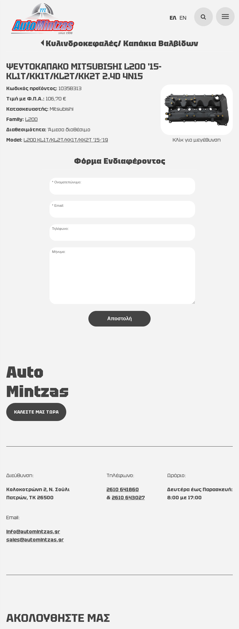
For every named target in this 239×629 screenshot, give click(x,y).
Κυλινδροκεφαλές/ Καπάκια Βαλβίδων (122, 43)
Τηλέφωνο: (60, 228)
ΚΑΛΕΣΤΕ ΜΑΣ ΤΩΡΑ (36, 412)
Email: (59, 205)
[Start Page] (42, 18)
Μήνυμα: (58, 252)
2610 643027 (128, 497)
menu (224, 15)
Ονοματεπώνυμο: (67, 182)
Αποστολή (119, 318)
